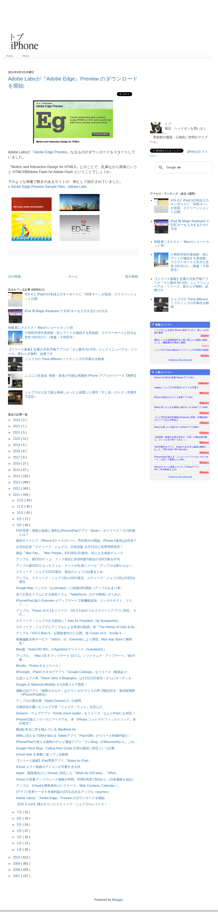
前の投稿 (131, 276)
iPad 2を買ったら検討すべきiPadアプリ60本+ (176, 427)
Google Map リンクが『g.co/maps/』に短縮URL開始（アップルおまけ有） (70, 588)
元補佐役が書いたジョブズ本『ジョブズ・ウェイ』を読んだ (59, 707)
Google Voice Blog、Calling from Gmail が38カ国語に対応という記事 (65, 748)
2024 (17, 420)
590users (204, 442)
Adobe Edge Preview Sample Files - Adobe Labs (49, 187)
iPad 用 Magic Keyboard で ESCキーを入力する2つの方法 (66, 311)
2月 (20, 843)
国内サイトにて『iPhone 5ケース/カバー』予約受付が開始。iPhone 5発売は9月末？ (76, 540)
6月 (20, 818)
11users (205, 335)
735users (204, 422)
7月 (20, 812)
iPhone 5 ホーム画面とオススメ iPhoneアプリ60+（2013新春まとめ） (176, 468)
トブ (168, 123)
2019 (17, 445)
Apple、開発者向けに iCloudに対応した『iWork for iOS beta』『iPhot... (67, 773)
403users (204, 472)
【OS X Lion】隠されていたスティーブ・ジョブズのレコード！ (61, 804)
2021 (17, 432)
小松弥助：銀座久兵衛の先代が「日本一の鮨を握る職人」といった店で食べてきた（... (180, 438)
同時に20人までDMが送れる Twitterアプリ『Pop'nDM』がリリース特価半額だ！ (73, 735)
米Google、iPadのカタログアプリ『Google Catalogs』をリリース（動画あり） (73, 672)
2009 (17, 863)
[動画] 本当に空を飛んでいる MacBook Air (46, 729)
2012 (17, 488)
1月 (20, 849)
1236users (203, 383)
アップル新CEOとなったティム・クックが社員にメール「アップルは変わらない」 (75, 565)
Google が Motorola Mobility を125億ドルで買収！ (51, 684)
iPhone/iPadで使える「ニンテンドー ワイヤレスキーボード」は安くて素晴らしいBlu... (181, 458)
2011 (17, 494)
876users (204, 413)
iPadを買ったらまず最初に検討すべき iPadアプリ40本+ (181, 408)
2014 (17, 476)
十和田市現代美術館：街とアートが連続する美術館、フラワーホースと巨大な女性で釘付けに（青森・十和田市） (190, 262)
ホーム (73, 276)
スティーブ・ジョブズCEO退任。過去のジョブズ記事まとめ (59, 571)
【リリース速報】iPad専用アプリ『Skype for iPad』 (53, 760)
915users (204, 403)
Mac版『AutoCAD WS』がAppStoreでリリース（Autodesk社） (61, 649)
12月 (20, 500)
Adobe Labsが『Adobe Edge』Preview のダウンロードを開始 (60, 798)
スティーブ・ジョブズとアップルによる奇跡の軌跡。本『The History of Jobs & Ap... (76, 627)
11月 (20, 506)
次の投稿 (14, 276)
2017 (17, 457)
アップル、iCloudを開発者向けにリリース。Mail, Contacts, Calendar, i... (67, 785)
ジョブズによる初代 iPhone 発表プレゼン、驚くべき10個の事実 (181, 331)
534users (204, 452)
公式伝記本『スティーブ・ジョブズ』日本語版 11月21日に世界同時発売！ (69, 547)
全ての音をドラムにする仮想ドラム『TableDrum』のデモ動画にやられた (68, 594)
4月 (20, 830)
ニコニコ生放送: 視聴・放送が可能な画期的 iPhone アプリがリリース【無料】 (81, 375)
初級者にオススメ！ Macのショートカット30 (40, 327)
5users (205, 345)
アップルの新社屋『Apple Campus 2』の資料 (48, 700)
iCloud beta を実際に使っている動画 (42, 754)
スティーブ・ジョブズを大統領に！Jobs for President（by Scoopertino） (68, 620)
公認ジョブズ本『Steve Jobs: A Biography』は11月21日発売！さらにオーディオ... (75, 678)
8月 (20, 525)
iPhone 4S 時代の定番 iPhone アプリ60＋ (174, 377)
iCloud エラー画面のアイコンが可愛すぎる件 (48, 767)
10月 (20, 512)
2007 (17, 876)
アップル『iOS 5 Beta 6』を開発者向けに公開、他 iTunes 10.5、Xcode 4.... (70, 633)
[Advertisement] (83, 27)
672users (204, 432)
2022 (17, 426)
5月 (20, 824)
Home (9, 55)
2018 (17, 451)
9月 (20, 519)
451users (204, 462)
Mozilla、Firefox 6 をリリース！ (39, 665)
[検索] (183, 167)
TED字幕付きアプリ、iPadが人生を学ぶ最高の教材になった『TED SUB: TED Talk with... (180, 448)
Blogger (117, 899)
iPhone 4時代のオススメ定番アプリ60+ (173, 397)
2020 (17, 438)
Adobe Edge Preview (50, 152)
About (25, 55)
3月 (20, 837)
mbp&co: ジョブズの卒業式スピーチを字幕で (176, 387)
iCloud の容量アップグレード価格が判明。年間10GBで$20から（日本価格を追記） (75, 779)
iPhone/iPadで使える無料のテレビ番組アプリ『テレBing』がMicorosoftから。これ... (76, 742)
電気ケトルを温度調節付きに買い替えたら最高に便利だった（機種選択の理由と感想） (180, 341)
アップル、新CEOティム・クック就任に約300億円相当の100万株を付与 (68, 559)
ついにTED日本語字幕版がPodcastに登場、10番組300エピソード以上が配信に (181, 418)
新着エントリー (162, 324)
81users (205, 355)
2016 (17, 463)
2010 (17, 857)
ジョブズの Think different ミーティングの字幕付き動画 (64, 359)
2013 (17, 482)
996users (204, 393)
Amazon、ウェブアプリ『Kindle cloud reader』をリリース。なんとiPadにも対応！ (75, 713)
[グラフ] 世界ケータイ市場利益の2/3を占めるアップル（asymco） (63, 792)
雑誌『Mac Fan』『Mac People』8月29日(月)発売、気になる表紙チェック (69, 553)
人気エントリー (162, 372)
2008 (17, 869)
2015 (17, 470)
